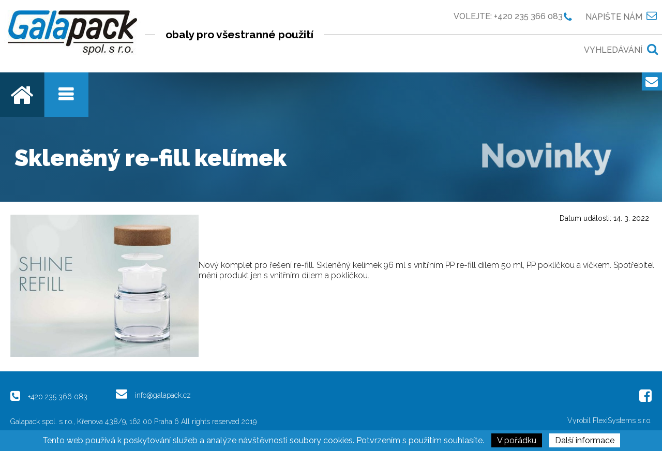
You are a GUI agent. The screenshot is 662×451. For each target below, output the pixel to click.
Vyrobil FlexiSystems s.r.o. (609, 420)
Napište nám (613, 16)
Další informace (584, 440)
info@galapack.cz (163, 395)
